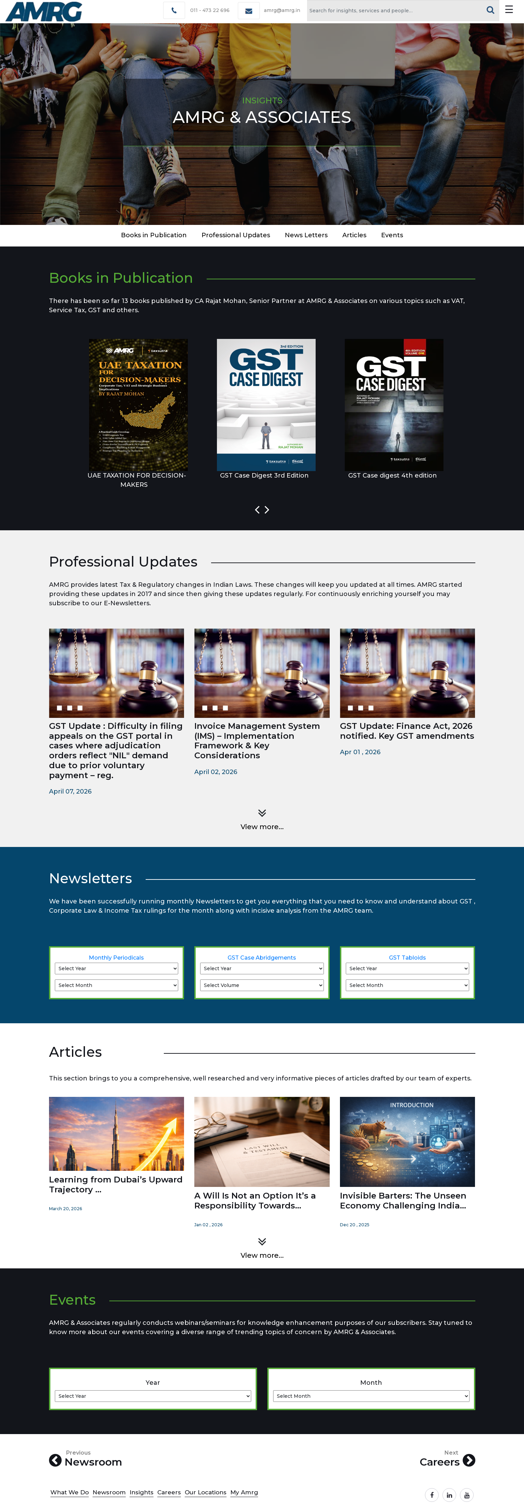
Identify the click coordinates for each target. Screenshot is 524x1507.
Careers (447, 1458)
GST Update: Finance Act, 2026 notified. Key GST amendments (407, 731)
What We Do (69, 1492)
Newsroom (85, 1458)
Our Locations (206, 1492)
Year (153, 1382)
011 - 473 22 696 (210, 10)
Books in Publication (154, 235)
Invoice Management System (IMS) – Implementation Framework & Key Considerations (257, 740)
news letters (306, 235)
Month (371, 1382)
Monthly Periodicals (116, 957)
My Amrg (244, 1492)
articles (354, 235)
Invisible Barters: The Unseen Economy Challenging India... (403, 1201)
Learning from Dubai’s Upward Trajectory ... (116, 1184)
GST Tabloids (407, 957)
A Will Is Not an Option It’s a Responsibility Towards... (255, 1201)
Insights (142, 1492)
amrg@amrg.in (282, 10)
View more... (262, 827)
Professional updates (236, 235)
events (392, 235)
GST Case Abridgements (262, 957)
